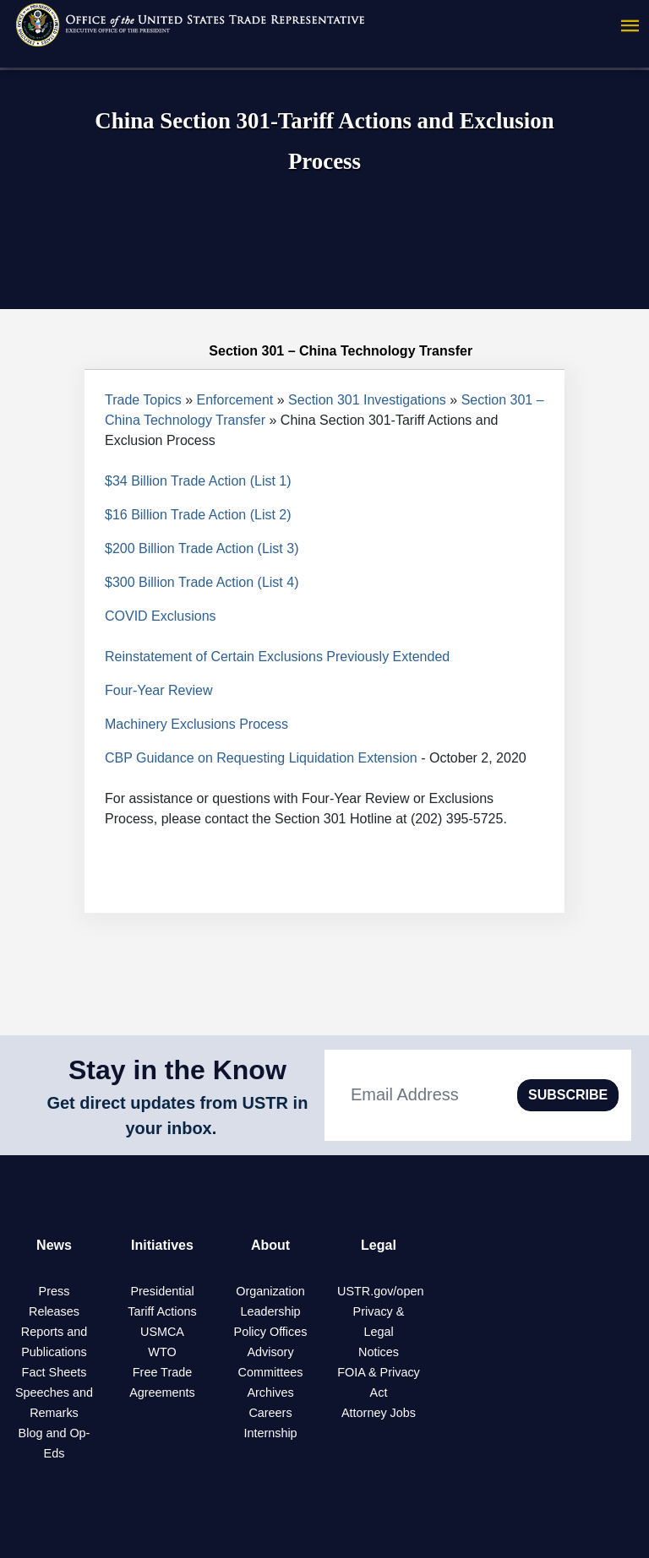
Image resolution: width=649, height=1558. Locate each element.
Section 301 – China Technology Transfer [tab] (324, 351)
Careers (270, 1413)
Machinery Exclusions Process (196, 724)
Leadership (270, 1311)
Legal (378, 1245)
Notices (378, 1352)
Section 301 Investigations (367, 400)
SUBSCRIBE (568, 1095)
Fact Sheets (54, 1372)
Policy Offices (271, 1331)
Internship (270, 1433)
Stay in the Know (177, 1070)
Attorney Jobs (378, 1413)
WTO (162, 1352)
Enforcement (235, 400)
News (54, 1245)
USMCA (162, 1331)
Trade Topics (143, 400)
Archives (270, 1392)
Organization (270, 1291)
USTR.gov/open (380, 1291)
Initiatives (162, 1245)
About (270, 1245)
